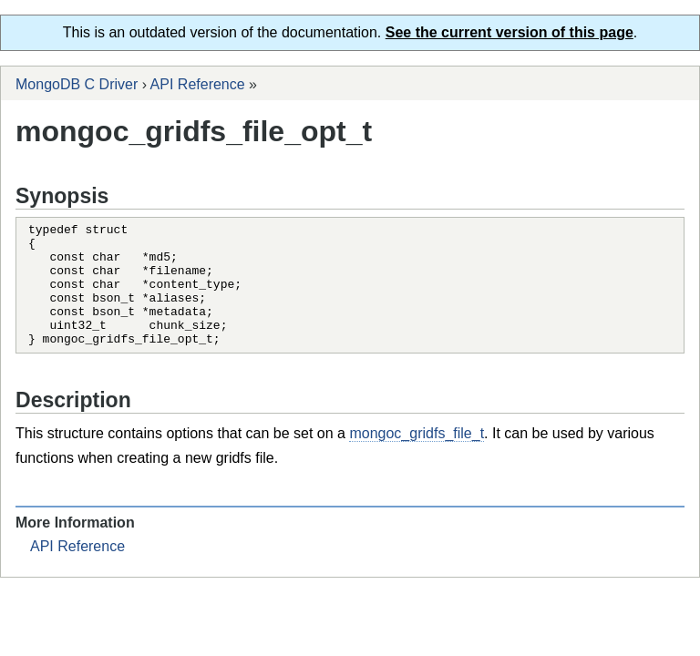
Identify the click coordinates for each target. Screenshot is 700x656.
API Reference (197, 84)
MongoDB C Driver (76, 84)
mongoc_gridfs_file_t (416, 458)
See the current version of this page (509, 32)
